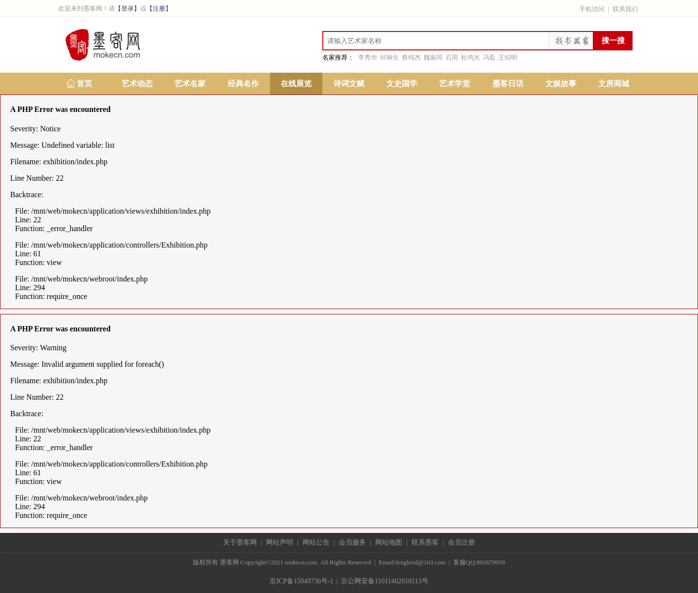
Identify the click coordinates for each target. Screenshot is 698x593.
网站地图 (388, 542)
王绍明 (507, 57)
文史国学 (401, 83)
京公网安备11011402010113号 (384, 581)
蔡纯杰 (411, 57)
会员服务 (352, 542)
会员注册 (461, 542)
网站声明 (279, 542)
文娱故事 (560, 83)
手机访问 (591, 9)
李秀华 (367, 57)
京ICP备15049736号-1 (301, 581)
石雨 (451, 57)
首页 (84, 83)
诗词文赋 (349, 83)
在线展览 (296, 83)
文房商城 (613, 83)
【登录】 (127, 8)
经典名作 (243, 83)
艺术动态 (137, 83)
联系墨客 (425, 542)
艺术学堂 (454, 83)
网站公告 (316, 542)
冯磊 (489, 57)
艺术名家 (190, 83)
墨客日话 (508, 83)
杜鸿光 (470, 57)
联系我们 (625, 9)
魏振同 (433, 57)
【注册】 (159, 8)
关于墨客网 (240, 542)
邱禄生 (389, 57)
